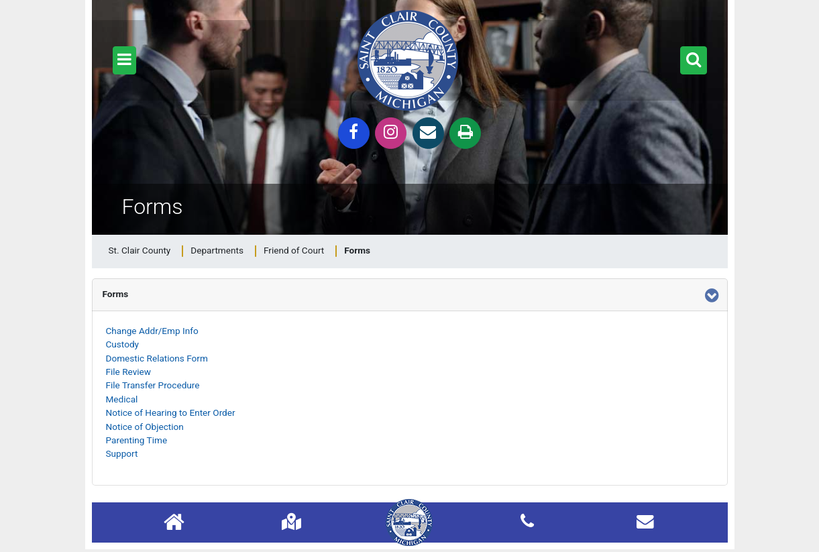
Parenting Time (137, 440)
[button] (124, 60)
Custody (123, 344)
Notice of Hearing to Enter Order (170, 412)
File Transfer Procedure (153, 385)
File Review (129, 371)
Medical (122, 399)
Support (122, 453)
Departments (216, 250)
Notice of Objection (145, 426)
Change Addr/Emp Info (152, 330)
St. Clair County (140, 250)
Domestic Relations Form (157, 358)
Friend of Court (294, 250)
